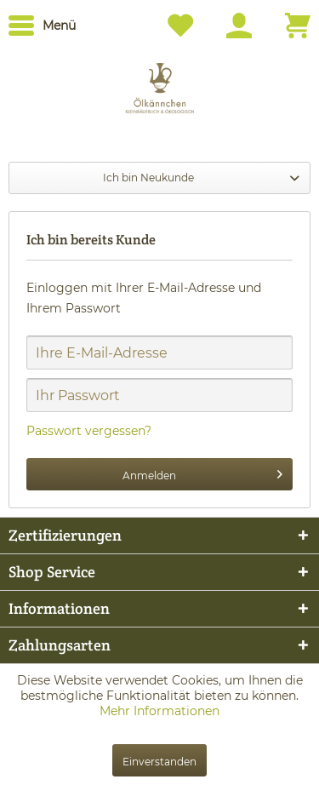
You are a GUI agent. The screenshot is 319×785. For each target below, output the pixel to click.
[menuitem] (42, 25)
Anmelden (202, 471)
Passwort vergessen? (88, 430)
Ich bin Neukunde (148, 177)
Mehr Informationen (159, 711)
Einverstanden (159, 761)
